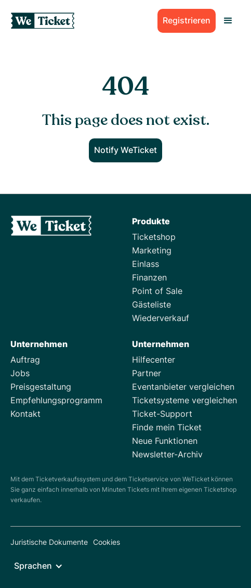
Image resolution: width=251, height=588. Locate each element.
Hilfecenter (153, 359)
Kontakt (25, 413)
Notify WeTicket (125, 150)
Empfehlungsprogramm (56, 400)
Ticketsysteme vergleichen (184, 400)
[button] (228, 20)
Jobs (20, 373)
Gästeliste (151, 304)
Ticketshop (154, 237)
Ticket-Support (162, 413)
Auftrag (25, 359)
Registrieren (186, 20)
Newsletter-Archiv (167, 454)
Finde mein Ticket (167, 427)
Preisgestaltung (40, 386)
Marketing (151, 250)
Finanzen (149, 277)
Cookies (106, 542)
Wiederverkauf (160, 318)
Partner (146, 373)
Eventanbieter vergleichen (183, 386)
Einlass (145, 264)
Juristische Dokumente (49, 542)
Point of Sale (157, 291)
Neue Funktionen (164, 441)
